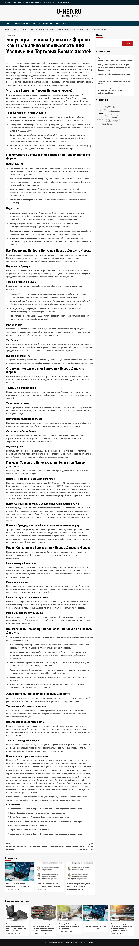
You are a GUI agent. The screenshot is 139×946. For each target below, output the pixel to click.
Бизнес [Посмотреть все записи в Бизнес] (35, 918)
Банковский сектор (22, 23)
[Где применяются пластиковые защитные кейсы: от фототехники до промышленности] (17, 913)
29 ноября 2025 (120, 933)
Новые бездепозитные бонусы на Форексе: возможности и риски (39, 817)
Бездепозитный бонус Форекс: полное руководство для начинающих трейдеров (46, 821)
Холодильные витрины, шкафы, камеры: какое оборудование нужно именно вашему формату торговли (114, 67)
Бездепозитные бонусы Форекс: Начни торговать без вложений (28, 846)
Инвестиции (47, 23)
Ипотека (66, 23)
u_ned (8, 889)
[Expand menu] (10, 24)
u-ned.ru (69, 11)
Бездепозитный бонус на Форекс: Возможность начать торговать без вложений (46, 808)
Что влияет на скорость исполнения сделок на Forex (114, 82)
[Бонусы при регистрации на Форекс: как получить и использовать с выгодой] (80, 871)
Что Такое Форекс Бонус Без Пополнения (28, 825)
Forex (8, 23)
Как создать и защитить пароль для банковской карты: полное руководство (71, 846)
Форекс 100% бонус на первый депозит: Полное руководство (37, 813)
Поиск (99, 35)
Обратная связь (10, 2)
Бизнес (36, 23)
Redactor (10, 57)
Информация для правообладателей (57, 2)
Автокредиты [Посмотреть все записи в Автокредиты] (63, 918)
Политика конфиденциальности (29, 2)
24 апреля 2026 (42, 933)
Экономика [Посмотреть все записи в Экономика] (10, 918)
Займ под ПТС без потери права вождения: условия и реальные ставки (114, 75)
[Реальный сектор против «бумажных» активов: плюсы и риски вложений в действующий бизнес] (122, 913)
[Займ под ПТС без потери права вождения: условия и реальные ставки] (69, 913)
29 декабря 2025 (16, 889)
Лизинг (57, 23)
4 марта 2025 (18, 57)
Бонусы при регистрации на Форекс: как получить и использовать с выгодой (78, 886)
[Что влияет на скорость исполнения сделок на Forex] (19, 871)
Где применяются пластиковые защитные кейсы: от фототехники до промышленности (115, 59)
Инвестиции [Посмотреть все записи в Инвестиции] (115, 918)
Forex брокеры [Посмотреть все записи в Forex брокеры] (11, 35)
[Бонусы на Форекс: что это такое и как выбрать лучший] (49, 871)
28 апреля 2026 (16, 933)
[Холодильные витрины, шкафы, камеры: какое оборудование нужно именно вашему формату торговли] (43, 913)
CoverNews (78, 942)
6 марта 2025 (47, 889)
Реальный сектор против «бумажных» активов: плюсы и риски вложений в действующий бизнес (112, 90)
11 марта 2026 (68, 931)
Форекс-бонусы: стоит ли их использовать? (29, 829)
